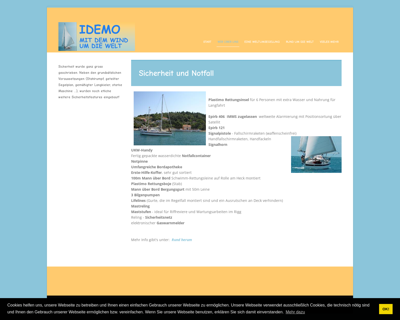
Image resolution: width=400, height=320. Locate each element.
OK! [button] (385, 309)
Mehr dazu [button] (295, 312)
